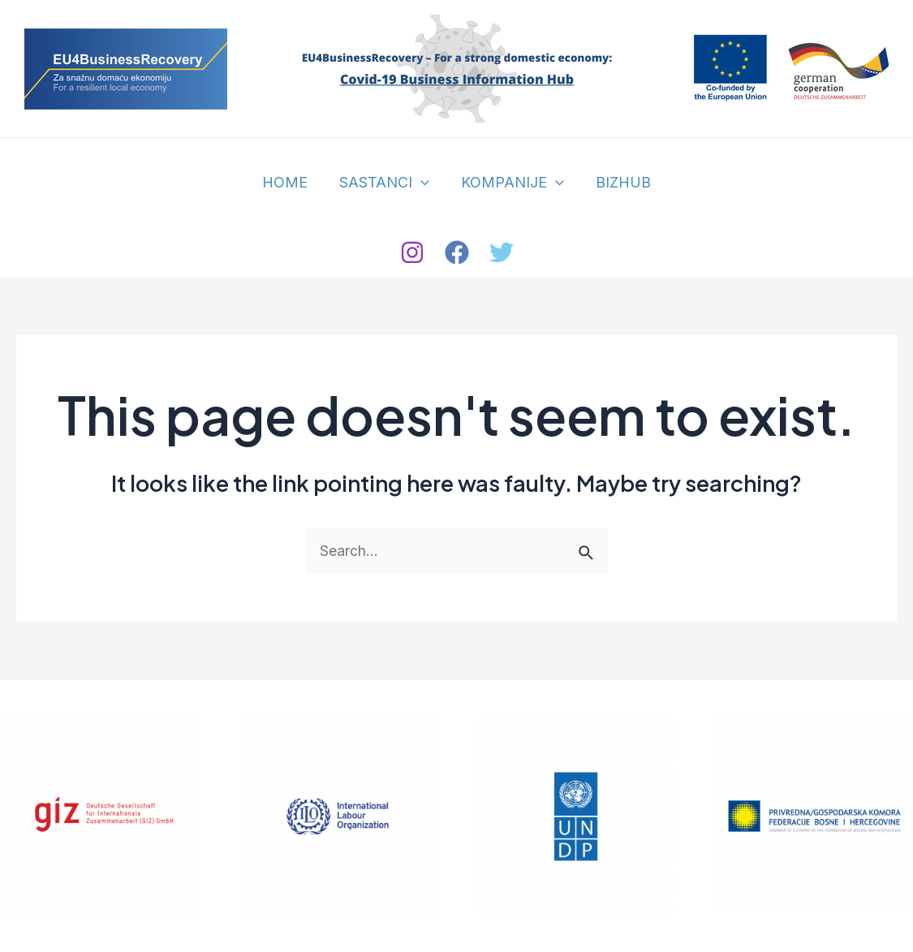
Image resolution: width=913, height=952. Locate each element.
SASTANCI (386, 182)
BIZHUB (619, 182)
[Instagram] (412, 252)
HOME (289, 182)
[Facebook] (457, 252)
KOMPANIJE (511, 182)
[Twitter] (501, 252)
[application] (422, 182)
